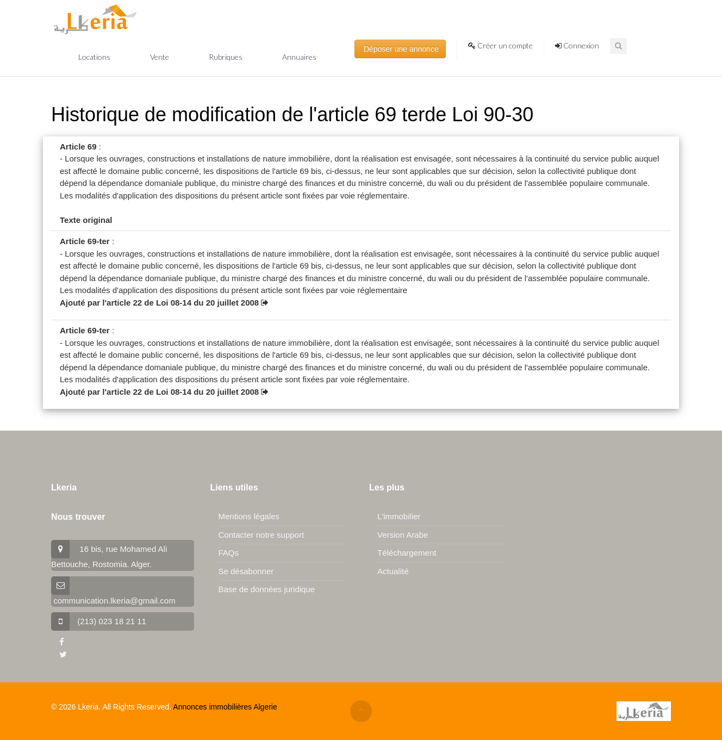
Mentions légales (249, 516)
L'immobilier (399, 516)
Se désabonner (246, 571)
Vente (160, 56)
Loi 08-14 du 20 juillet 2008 (212, 302)
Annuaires (299, 56)
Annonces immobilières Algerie (225, 706)
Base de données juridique (267, 589)
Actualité (393, 571)
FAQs (229, 552)
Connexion (577, 45)
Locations (95, 56)
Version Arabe (402, 534)
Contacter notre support (261, 534)
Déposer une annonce (400, 49)
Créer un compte (500, 45)
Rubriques (226, 56)
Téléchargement (406, 552)
